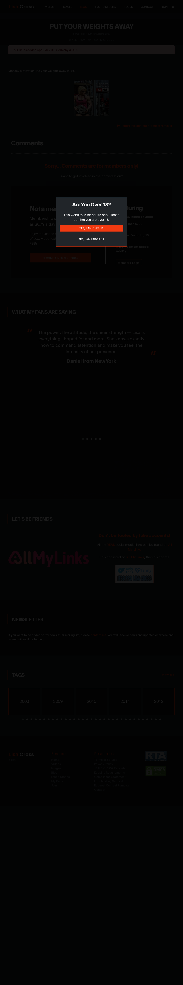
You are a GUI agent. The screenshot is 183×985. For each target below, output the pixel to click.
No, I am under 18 (91, 239)
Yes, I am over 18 (91, 228)
